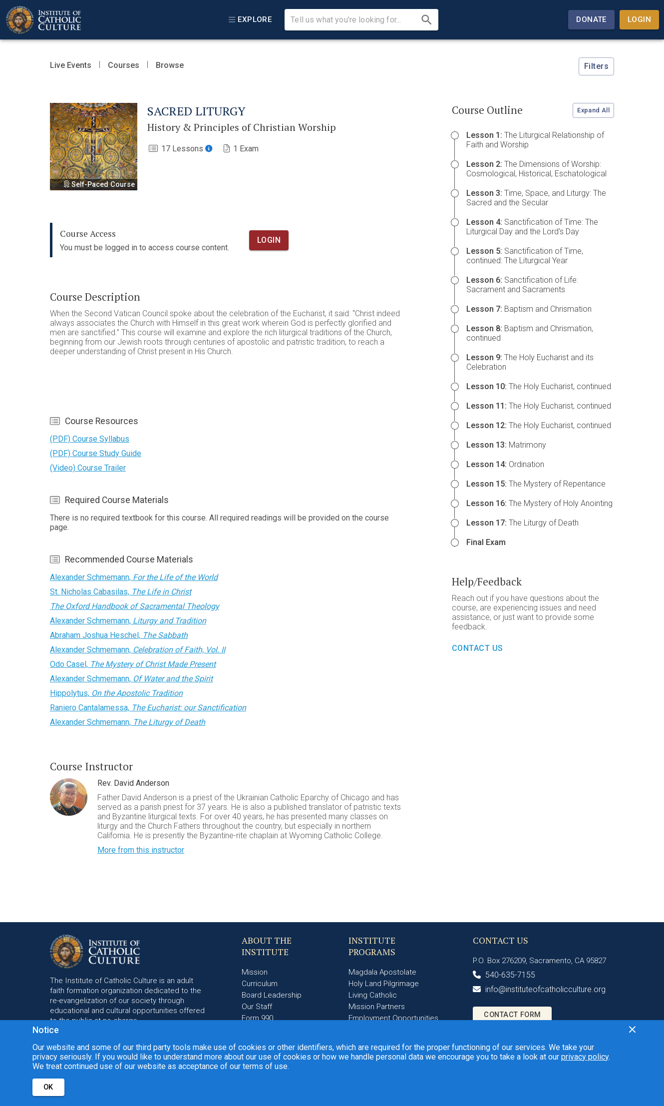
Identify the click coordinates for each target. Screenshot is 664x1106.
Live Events (70, 65)
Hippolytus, (116, 693)
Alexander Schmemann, (134, 577)
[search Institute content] (354, 20)
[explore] (250, 19)
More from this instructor (140, 850)
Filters (596, 66)
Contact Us (477, 648)
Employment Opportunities (393, 1018)
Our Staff (257, 1006)
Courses (123, 65)
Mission (255, 972)
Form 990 (257, 1018)
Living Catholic (372, 995)
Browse (170, 65)
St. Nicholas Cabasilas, (120, 591)
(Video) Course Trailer (88, 468)
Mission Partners (376, 1006)
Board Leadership (272, 995)
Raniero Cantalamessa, (148, 707)
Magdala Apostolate (382, 972)
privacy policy (585, 1057)
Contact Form (512, 1015)
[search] (426, 19)
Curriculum (260, 983)
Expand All (593, 110)
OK (48, 1087)
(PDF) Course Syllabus (89, 439)
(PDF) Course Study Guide (95, 453)
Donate (591, 19)
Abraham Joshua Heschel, (119, 635)
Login (639, 19)
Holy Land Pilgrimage (383, 983)
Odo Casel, (133, 664)
